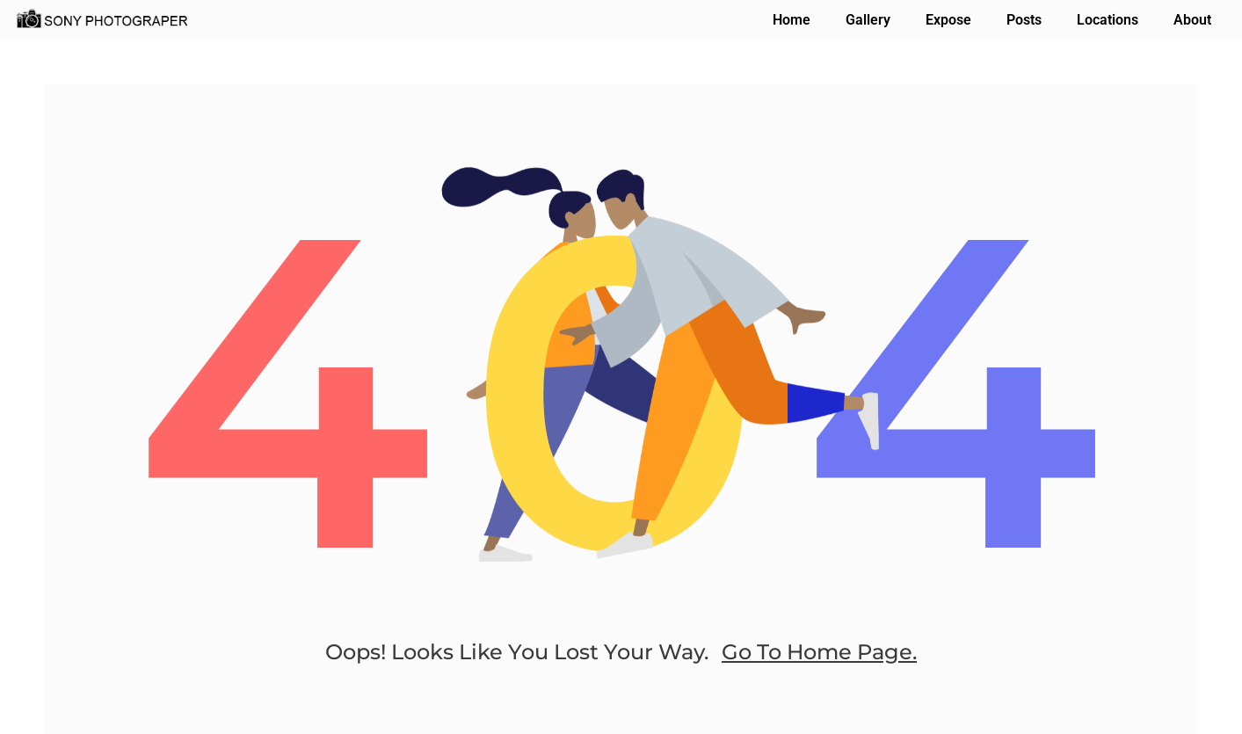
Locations (1107, 19)
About (1192, 19)
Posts (1024, 19)
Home (791, 19)
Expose (948, 19)
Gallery (868, 19)
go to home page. (819, 652)
